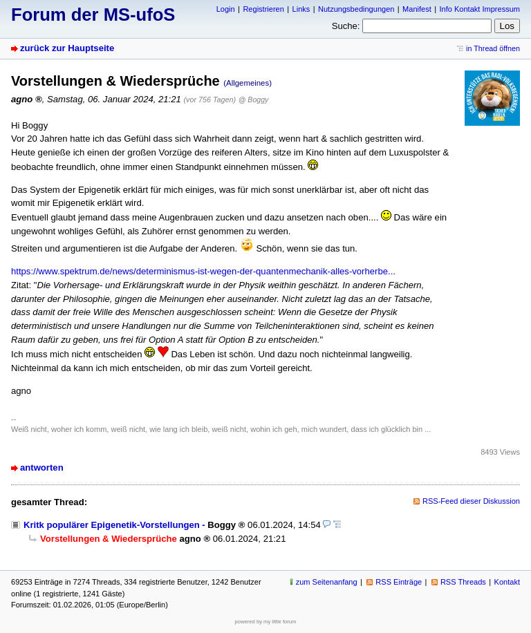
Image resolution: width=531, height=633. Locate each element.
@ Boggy (254, 99)
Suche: (346, 26)
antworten (42, 467)
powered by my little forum (266, 621)
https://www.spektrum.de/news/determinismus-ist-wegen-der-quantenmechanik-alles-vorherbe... (203, 271)
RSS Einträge (398, 582)
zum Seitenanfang (326, 582)
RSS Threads (463, 582)
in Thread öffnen (493, 48)
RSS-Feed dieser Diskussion (471, 501)
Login (225, 9)
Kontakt (507, 582)
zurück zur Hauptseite (67, 48)
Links (301, 9)
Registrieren (263, 9)
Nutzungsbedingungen (356, 9)
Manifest (416, 9)
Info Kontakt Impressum (480, 9)
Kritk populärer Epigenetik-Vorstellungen (112, 525)
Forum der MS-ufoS (93, 14)
